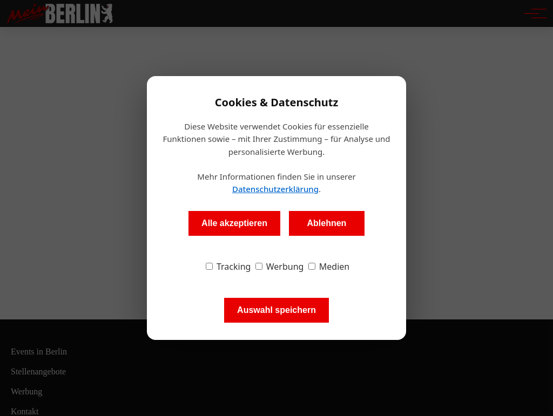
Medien (329, 266)
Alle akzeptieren (234, 223)
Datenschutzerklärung (275, 188)
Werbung (279, 266)
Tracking (228, 266)
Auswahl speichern (276, 310)
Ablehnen (326, 223)
